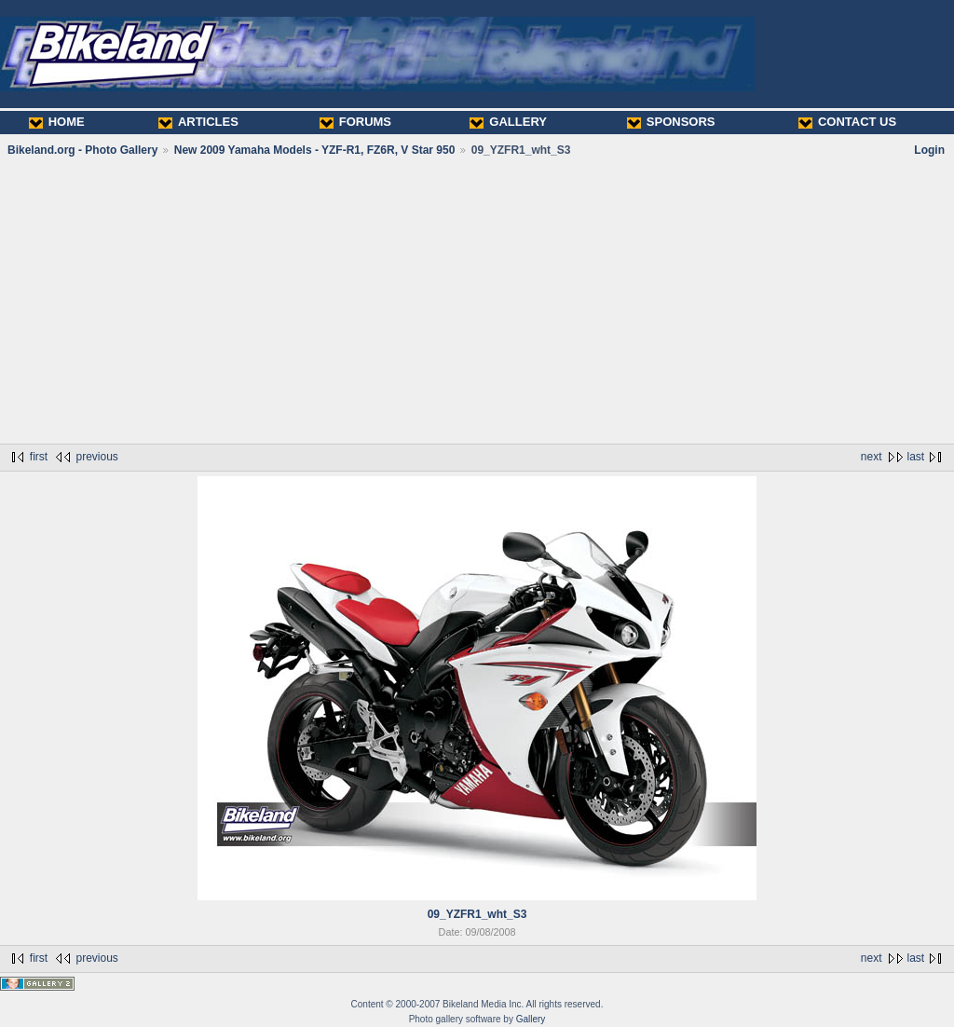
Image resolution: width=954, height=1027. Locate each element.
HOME (57, 122)
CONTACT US (847, 122)
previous (96, 456)
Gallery (531, 1019)
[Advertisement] (477, 300)
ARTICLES (198, 122)
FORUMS (355, 122)
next (871, 456)
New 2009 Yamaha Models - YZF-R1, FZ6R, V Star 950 (315, 150)
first (39, 456)
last (916, 456)
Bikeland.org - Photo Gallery (82, 150)
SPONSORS (671, 122)
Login (929, 150)
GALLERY (508, 122)
